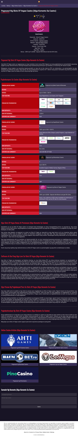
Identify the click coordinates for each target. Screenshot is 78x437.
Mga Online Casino (17, 5)
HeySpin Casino (43, 41)
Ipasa (38, 406)
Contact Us (32, 432)
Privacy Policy (38, 432)
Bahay (8, 5)
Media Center (46, 432)
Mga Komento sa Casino (30, 5)
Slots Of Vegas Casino (42, 42)
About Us (26, 432)
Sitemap (52, 432)
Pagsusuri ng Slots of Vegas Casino (48, 5)
